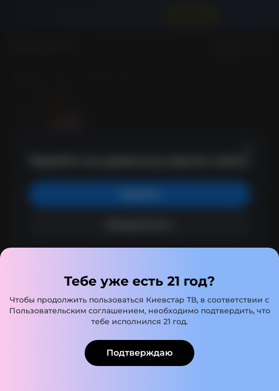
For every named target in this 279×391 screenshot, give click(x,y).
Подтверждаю (139, 353)
